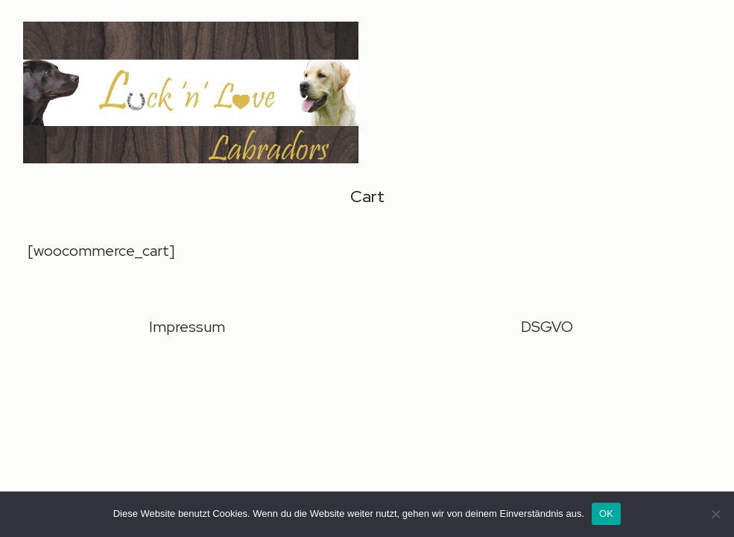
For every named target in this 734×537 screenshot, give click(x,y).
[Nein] (715, 513)
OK (606, 513)
